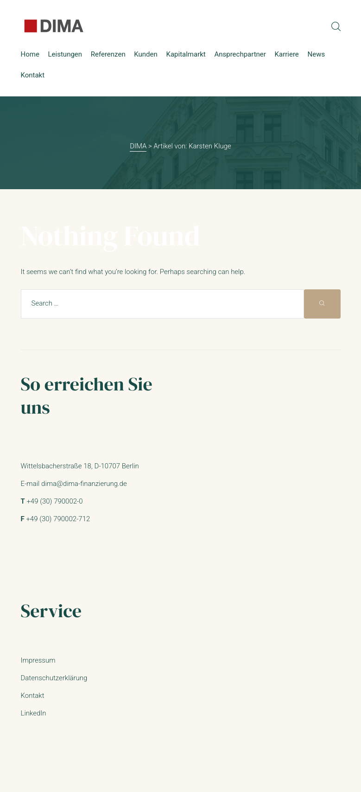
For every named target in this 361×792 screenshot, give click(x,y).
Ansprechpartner (240, 54)
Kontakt (33, 75)
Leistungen (65, 54)
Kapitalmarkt (185, 54)
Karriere (287, 54)
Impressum (38, 660)
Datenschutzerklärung (54, 678)
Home (30, 54)
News (316, 54)
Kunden (146, 54)
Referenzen (108, 54)
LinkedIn (33, 713)
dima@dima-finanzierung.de (84, 483)
